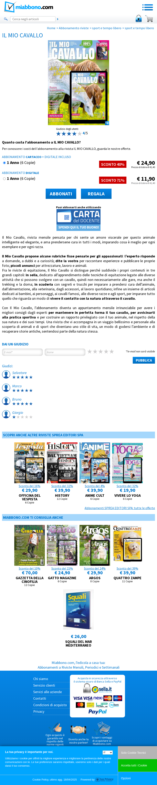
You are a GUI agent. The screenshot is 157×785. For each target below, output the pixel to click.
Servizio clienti (44, 685)
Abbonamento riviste (74, 28)
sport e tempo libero (106, 28)
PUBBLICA (144, 360)
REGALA (96, 193)
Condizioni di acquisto (50, 705)
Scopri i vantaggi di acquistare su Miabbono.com (102, 734)
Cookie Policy (40, 779)
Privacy (38, 711)
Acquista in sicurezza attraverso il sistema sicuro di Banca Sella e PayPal (97, 695)
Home (51, 28)
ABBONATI (61, 193)
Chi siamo (40, 678)
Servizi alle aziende (47, 691)
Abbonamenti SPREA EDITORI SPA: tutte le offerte (120, 508)
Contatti (39, 698)
